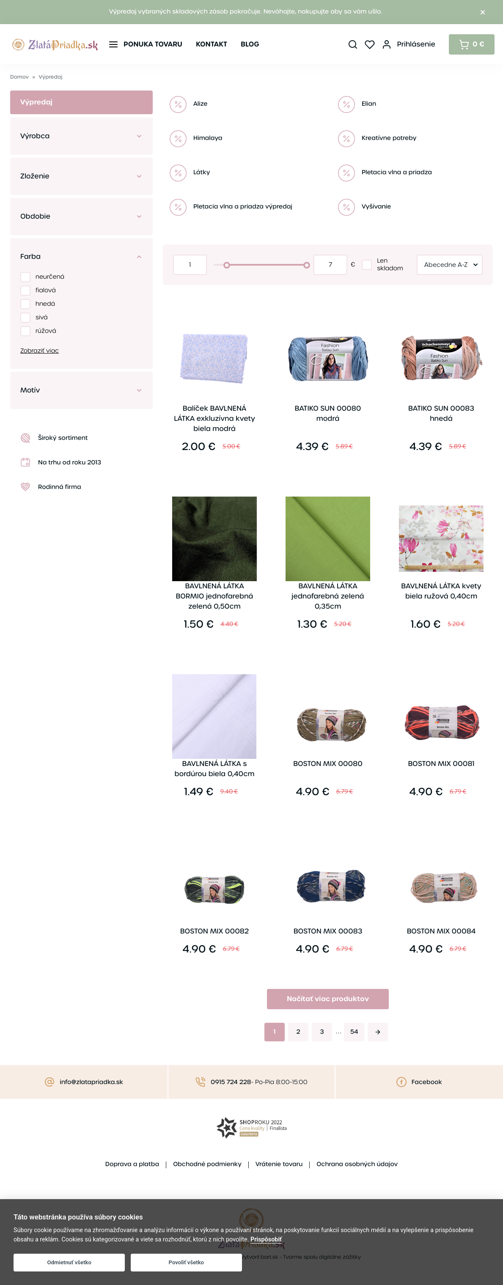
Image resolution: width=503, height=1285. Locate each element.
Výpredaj (51, 77)
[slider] (226, 265)
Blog (250, 44)
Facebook (427, 1082)
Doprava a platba (132, 1164)
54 (354, 1032)
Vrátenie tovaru (279, 1164)
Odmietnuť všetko (69, 1262)
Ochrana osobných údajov (357, 1164)
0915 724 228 (231, 1082)
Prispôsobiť (266, 1239)
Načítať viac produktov (328, 999)
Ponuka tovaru (153, 44)
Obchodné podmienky (207, 1164)
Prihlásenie (416, 44)
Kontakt (211, 44)
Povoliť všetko (186, 1262)
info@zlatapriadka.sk (91, 1082)
